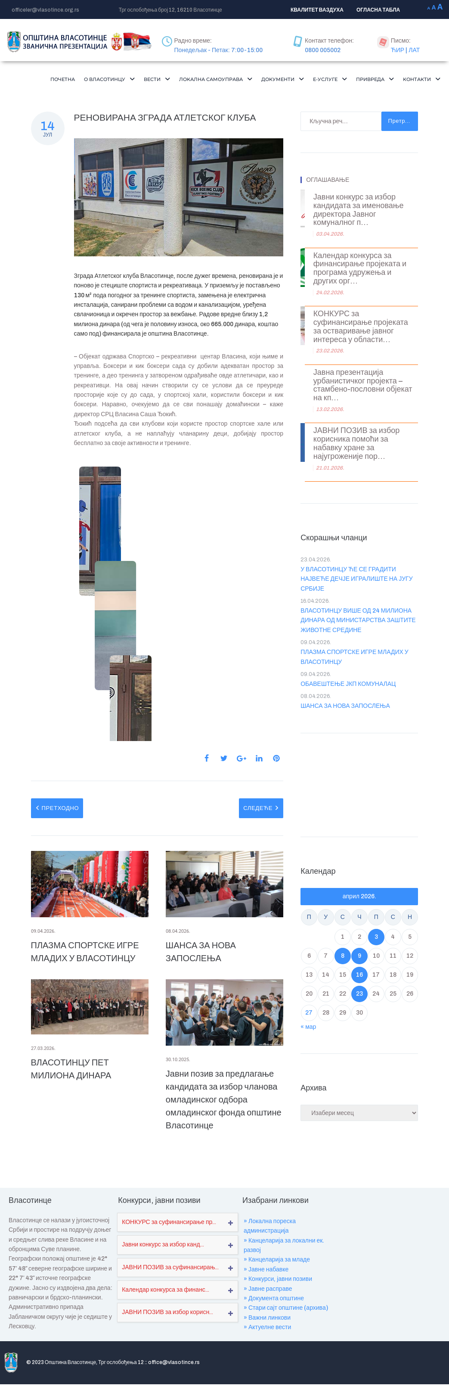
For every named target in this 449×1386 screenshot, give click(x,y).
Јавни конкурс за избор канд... (163, 1260)
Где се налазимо (378, 1371)
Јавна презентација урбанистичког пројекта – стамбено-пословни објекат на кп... (362, 401)
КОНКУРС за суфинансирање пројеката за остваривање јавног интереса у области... (360, 342)
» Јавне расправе (268, 1305)
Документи (314, 80)
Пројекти (290, 1371)
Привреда (418, 80)
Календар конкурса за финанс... (165, 1305)
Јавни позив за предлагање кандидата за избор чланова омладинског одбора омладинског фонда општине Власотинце (224, 1115)
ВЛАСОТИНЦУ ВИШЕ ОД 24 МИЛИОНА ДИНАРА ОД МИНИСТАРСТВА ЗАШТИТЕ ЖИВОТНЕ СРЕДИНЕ (357, 636)
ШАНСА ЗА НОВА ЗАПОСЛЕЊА (345, 722)
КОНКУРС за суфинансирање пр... (169, 1238)
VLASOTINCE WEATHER (359, 798)
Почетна (64, 80)
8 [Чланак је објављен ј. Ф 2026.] (342, 972)
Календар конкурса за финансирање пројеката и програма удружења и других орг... (359, 284)
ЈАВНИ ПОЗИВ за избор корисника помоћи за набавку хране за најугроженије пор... (356, 459)
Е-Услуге (367, 80)
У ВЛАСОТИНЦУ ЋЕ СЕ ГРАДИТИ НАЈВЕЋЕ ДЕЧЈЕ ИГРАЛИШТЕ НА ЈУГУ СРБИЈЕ (356, 595)
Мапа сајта (424, 1371)
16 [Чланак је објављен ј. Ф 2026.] (359, 990)
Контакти (418, 94)
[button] (118, 80)
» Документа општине (274, 1314)
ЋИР (397, 50)
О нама (257, 1371)
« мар (308, 1043)
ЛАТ (414, 50)
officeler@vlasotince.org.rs (45, 10)
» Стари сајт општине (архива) (286, 1324)
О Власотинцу (117, 80)
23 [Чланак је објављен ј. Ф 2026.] (359, 1009)
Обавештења (329, 1371)
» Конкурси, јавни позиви (278, 1295)
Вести (171, 80)
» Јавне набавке (266, 1285)
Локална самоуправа (238, 80)
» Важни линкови (267, 1333)
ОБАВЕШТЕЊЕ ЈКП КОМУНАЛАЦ (348, 700)
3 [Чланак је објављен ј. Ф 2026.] (376, 953)
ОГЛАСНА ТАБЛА (378, 10)
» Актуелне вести (267, 1343)
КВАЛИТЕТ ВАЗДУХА (317, 10)
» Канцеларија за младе (277, 1275)
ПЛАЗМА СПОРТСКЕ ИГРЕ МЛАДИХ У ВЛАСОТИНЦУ (354, 673)
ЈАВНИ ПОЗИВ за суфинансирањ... (170, 1283)
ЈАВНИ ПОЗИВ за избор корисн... (167, 1328)
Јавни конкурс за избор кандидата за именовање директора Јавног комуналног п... (358, 226)
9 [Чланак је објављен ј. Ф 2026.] (359, 972)
